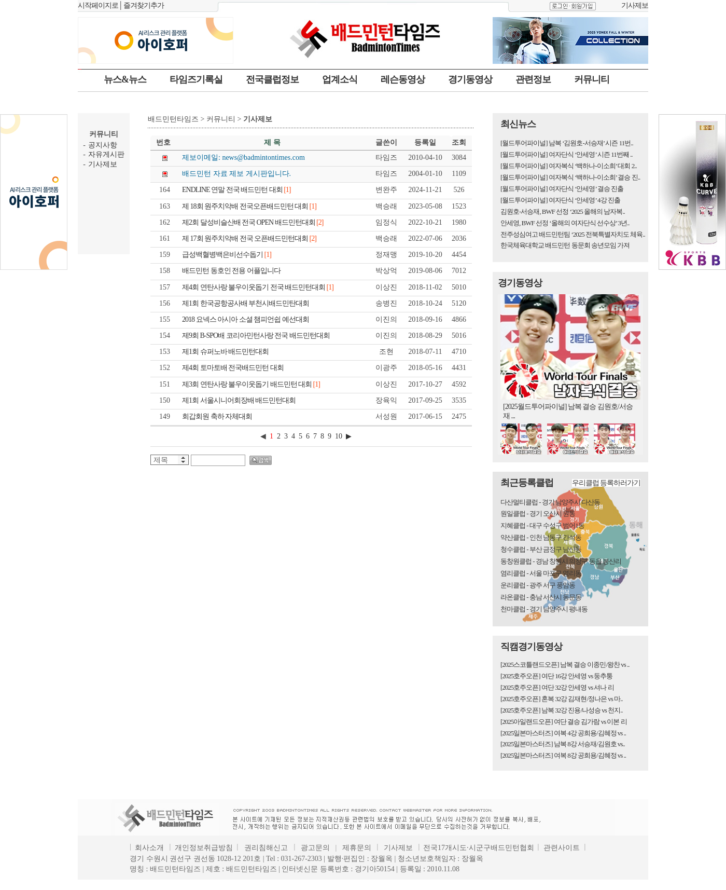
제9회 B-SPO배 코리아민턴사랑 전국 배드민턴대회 (256, 335)
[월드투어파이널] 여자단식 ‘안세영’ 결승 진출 (561, 189)
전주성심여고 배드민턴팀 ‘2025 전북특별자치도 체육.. (572, 234)
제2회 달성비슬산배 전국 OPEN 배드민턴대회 (252, 222)
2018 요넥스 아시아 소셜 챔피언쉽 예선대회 (245, 319)
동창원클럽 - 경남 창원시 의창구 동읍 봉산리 (560, 561)
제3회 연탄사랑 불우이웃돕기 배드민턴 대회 (251, 384)
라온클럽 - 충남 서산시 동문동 (540, 597)
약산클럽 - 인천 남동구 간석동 (540, 537)
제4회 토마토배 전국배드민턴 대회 (233, 368)
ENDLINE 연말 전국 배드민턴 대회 (236, 190)
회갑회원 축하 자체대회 (217, 416)
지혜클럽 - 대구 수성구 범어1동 (542, 525)
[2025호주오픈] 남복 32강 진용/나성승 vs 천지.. (561, 710)
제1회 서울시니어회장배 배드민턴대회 (239, 400)
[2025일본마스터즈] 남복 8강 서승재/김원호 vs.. (562, 744)
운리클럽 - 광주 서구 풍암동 (537, 585)
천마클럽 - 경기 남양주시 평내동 (544, 609)
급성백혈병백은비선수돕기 (226, 254)
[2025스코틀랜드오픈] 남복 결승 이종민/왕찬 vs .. (565, 664)
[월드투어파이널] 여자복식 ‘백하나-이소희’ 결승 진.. (570, 177)
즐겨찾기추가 (143, 5)
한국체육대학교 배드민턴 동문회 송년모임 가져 (565, 245)
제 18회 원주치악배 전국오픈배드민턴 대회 (249, 206)
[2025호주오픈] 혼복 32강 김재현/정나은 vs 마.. (561, 699)
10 (338, 436)
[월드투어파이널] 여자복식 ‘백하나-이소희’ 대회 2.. (568, 166)
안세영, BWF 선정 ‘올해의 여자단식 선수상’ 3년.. (565, 223)
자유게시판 (106, 154)
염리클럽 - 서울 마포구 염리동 (540, 573)
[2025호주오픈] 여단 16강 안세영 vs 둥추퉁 (556, 676)
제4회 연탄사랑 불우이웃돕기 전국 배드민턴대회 (257, 287)
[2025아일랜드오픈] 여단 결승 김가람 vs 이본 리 (563, 721)
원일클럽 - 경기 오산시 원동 (537, 513)
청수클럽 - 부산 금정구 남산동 (540, 549)
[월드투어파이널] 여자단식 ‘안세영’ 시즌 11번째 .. (566, 154)
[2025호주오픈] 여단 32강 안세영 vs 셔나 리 (557, 687)
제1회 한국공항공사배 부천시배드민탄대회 (245, 303)
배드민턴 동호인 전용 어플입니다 (231, 271)
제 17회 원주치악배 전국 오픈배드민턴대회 (249, 238)
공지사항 (102, 145)
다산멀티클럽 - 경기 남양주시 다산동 (550, 502)
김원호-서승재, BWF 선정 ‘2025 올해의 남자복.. (562, 211)
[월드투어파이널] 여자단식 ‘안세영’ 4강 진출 (560, 200)
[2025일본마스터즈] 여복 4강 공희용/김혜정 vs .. (563, 733)
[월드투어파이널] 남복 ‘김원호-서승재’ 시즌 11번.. (566, 143)
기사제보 (634, 5)
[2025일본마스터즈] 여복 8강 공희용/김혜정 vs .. (563, 755)
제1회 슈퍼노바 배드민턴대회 (225, 351)
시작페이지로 (98, 5)
